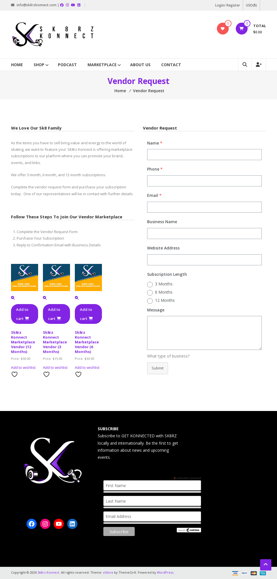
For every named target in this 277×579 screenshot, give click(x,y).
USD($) (251, 5)
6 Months (164, 292)
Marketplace (102, 64)
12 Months (165, 300)
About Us (140, 64)
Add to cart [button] (22, 314)
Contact (171, 64)
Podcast (67, 64)
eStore (108, 572)
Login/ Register (227, 5)
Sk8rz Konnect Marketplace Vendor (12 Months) (23, 342)
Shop (39, 64)
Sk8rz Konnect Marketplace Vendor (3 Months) (55, 342)
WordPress (165, 572)
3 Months (164, 284)
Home (17, 64)
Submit (157, 368)
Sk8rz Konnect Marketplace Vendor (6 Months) (87, 342)
